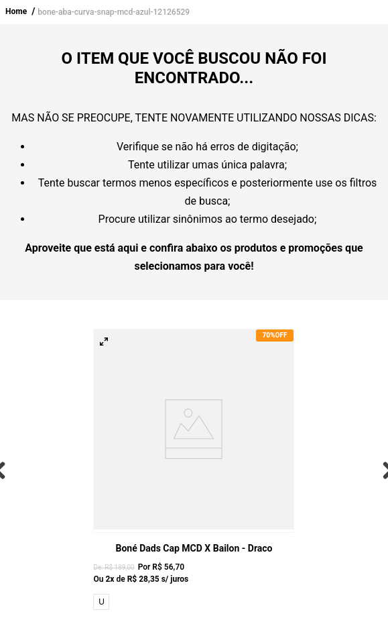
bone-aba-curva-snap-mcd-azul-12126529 (114, 12)
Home (16, 11)
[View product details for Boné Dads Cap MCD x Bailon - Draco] (193, 470)
